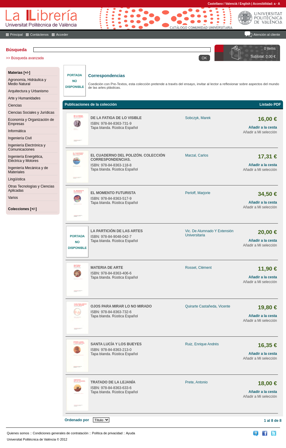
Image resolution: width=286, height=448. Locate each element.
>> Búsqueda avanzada (25, 58)
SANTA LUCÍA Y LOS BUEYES (116, 344)
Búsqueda (16, 49)
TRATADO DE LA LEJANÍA (113, 382)
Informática (17, 131)
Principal (16, 34)
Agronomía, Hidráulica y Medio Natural (27, 82)
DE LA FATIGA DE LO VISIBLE (116, 118)
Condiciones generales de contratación (60, 433)
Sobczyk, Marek (198, 118)
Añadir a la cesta (262, 127)
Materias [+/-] (19, 73)
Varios (13, 198)
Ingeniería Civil (20, 138)
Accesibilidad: (263, 3)
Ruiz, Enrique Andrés (202, 344)
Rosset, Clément (198, 268)
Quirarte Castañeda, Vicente (207, 306)
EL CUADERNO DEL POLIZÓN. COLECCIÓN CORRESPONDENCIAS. (128, 157)
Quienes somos (18, 433)
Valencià (231, 3)
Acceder (62, 34)
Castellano (215, 3)
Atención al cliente (267, 34)
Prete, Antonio (196, 382)
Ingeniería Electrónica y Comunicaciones (26, 147)
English (245, 3)
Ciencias (15, 105)
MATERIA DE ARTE (107, 268)
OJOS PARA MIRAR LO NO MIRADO (121, 306)
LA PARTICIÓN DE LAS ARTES (117, 231)
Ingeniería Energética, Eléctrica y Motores (25, 158)
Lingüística (16, 179)
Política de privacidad (107, 433)
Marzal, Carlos (196, 155)
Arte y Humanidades (24, 98)
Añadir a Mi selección (260, 132)
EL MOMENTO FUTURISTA (113, 193)
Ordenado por (77, 420)
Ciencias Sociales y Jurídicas (31, 112)
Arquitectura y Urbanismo (28, 91)
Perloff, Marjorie (197, 193)
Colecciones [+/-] (22, 209)
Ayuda (130, 433)
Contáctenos (39, 34)
